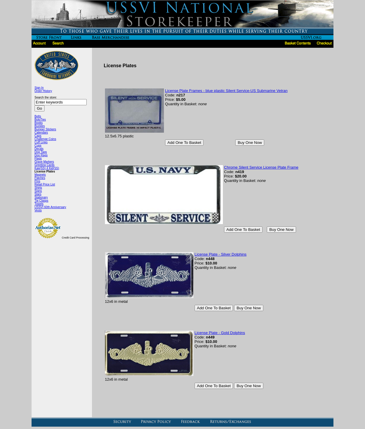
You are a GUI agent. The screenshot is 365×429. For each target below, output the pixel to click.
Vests (38, 210)
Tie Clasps (41, 200)
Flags (38, 158)
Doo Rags (40, 155)
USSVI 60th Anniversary (50, 207)
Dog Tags (40, 152)
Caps (37, 135)
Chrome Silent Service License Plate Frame (261, 167)
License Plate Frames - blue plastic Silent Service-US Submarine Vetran (226, 90)
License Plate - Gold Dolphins (220, 333)
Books (38, 122)
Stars (37, 194)
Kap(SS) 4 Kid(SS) (46, 168)
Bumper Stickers (45, 129)
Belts (37, 116)
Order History (43, 91)
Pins (37, 181)
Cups (37, 145)
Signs (38, 191)
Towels (39, 204)
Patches (39, 178)
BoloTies (40, 119)
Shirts (38, 187)
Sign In (39, 87)
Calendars (41, 132)
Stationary (41, 197)
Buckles (39, 126)
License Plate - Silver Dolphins (220, 254)
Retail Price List (44, 184)
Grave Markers (44, 161)
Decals (39, 148)
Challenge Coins (45, 139)
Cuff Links (40, 142)
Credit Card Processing (75, 237)
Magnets (40, 174)
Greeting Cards (44, 165)
